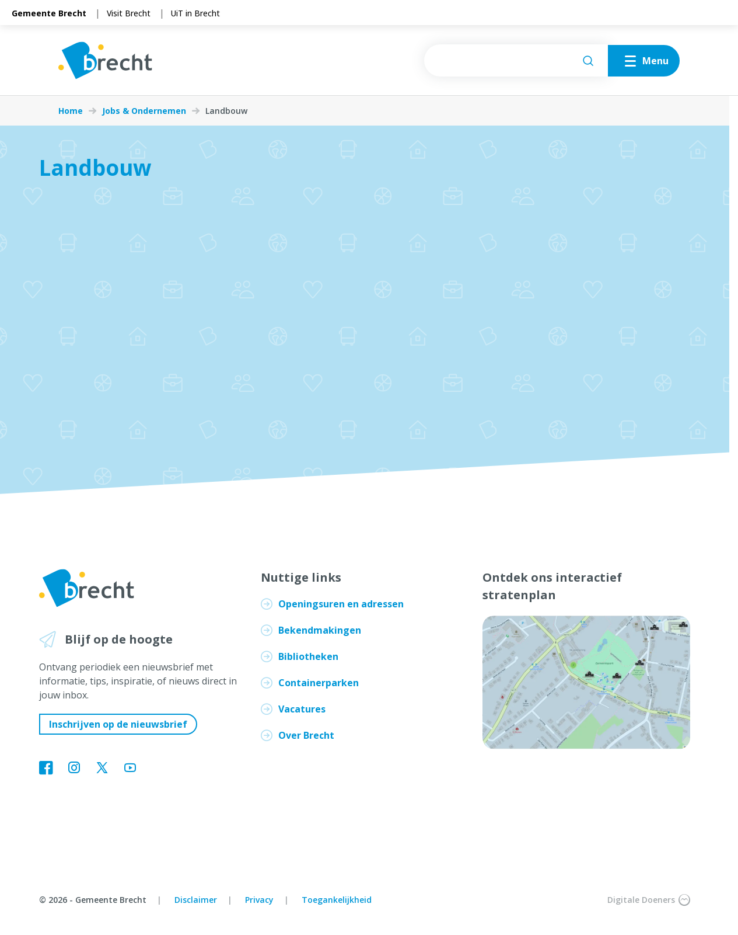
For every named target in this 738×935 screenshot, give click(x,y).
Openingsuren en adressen (341, 604)
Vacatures (302, 709)
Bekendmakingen (319, 630)
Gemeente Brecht (49, 13)
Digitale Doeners (648, 900)
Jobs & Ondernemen (144, 111)
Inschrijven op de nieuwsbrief (118, 724)
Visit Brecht (129, 13)
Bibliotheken (308, 656)
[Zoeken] (588, 60)
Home (70, 111)
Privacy (259, 899)
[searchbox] (516, 60)
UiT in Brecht (195, 13)
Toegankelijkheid (337, 899)
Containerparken (318, 683)
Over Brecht (306, 735)
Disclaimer (195, 899)
